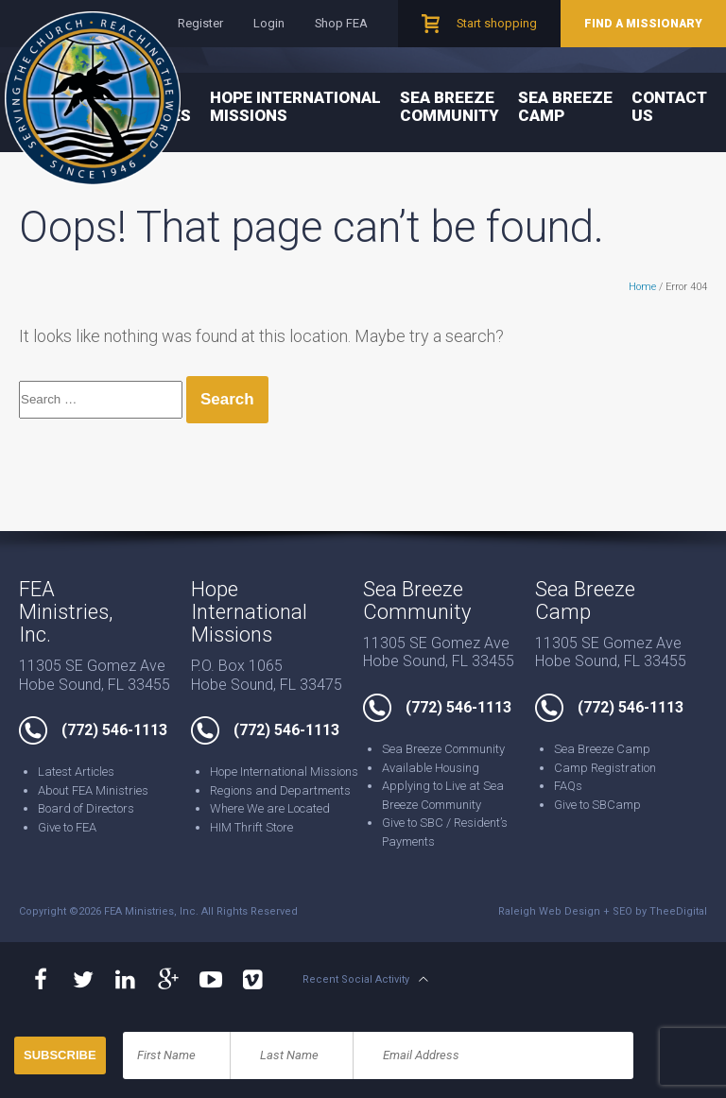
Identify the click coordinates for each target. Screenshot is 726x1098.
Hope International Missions (295, 106)
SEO (622, 911)
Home (642, 287)
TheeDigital (678, 911)
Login (269, 23)
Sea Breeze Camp (565, 106)
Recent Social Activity (355, 979)
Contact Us (669, 106)
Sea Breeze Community (449, 106)
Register (200, 23)
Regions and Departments (280, 790)
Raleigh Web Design (549, 911)
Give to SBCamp (597, 805)
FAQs (568, 786)
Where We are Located (270, 808)
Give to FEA (67, 827)
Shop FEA (341, 23)
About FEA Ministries (93, 790)
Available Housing (430, 768)
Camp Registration (605, 768)
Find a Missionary (643, 23)
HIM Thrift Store (251, 827)
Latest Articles (76, 771)
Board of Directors (86, 808)
